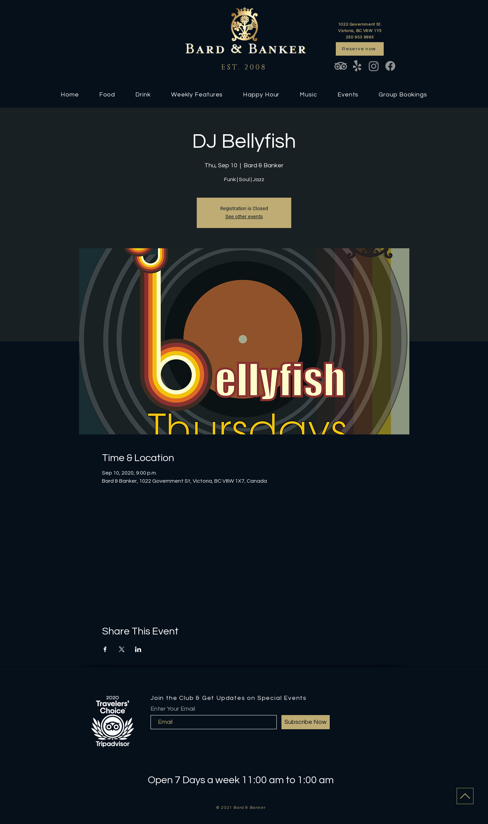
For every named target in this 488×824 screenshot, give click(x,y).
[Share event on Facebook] (105, 649)
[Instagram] (373, 66)
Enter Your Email (173, 709)
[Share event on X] (121, 649)
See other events (244, 217)
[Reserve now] (360, 49)
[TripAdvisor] (340, 66)
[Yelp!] (357, 66)
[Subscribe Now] (305, 722)
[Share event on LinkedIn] (138, 649)
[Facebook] (390, 66)
